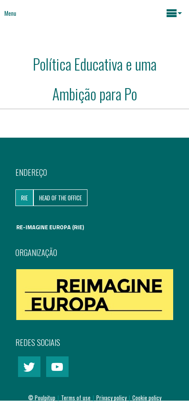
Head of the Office (60, 197)
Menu (10, 13)
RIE (24, 197)
